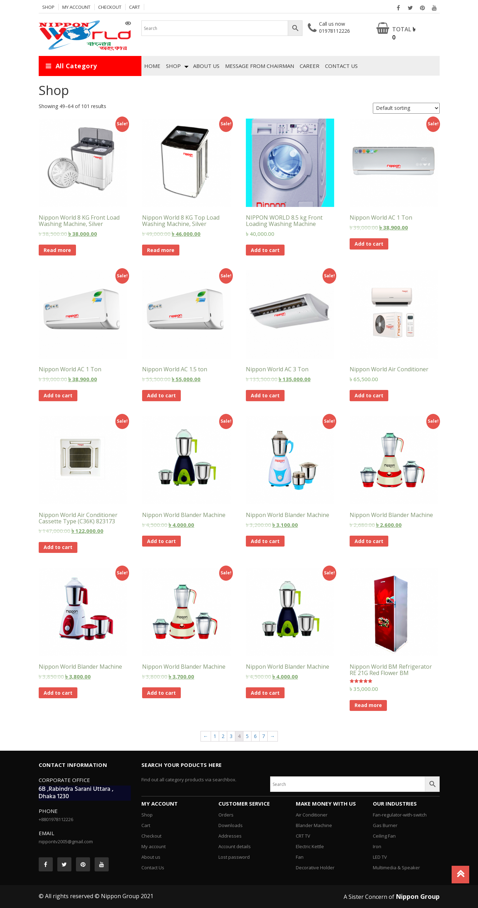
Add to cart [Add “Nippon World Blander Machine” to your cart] (161, 541)
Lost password (234, 857)
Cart (134, 7)
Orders (226, 815)
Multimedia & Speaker (396, 867)
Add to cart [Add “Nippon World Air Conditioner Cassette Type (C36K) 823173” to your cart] (58, 547)
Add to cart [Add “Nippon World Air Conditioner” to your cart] (369, 395)
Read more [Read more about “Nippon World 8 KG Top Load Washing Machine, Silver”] (160, 250)
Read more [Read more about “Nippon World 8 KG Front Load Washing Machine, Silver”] (57, 250)
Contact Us (341, 65)
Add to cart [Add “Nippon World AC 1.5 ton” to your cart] (161, 395)
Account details (234, 846)
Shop (48, 7)
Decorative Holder (315, 867)
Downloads (230, 825)
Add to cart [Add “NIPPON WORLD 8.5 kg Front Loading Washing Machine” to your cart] (265, 250)
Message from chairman (259, 65)
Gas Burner (385, 825)
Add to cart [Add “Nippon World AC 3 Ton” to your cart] (265, 395)
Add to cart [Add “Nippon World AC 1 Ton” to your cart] (369, 243)
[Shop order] (406, 108)
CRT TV (303, 836)
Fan (300, 857)
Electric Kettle (310, 846)
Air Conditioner (311, 815)
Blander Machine (314, 825)
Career (309, 65)
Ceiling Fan (384, 836)
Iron (377, 846)
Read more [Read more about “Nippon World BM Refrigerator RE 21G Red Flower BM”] (368, 705)
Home (152, 65)
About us (206, 65)
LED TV (380, 857)
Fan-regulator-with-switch (400, 815)
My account (76, 7)
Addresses (230, 836)
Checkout (109, 7)
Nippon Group (418, 896)
